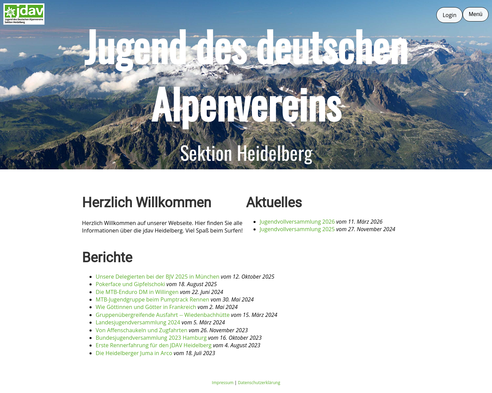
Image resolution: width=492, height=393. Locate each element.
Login (449, 15)
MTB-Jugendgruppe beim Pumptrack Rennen (152, 299)
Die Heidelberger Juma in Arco (134, 353)
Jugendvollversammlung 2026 (297, 221)
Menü (475, 14)
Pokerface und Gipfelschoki (130, 284)
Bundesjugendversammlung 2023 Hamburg (151, 337)
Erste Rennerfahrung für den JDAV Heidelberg (153, 345)
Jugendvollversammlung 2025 (297, 229)
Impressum (222, 382)
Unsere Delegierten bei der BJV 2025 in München (157, 276)
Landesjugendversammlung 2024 (138, 322)
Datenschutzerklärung (259, 382)
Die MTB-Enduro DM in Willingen (137, 292)
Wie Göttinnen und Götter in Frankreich (146, 307)
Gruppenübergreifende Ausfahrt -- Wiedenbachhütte (163, 315)
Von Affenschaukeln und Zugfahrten (141, 330)
